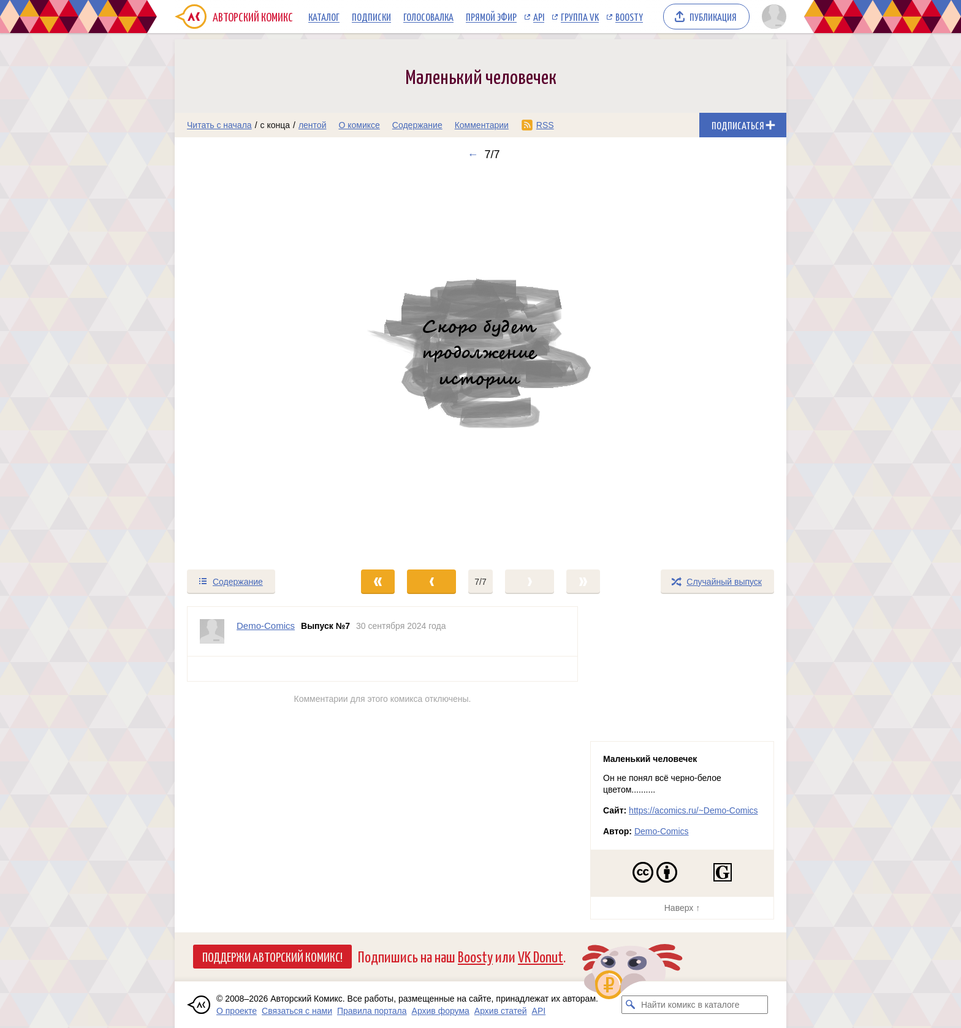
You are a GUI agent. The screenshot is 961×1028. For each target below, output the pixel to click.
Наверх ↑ (682, 908)
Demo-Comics (661, 831)
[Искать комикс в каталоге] (630, 1004)
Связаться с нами (297, 1011)
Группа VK (580, 16)
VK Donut (540, 955)
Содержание (417, 125)
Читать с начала (219, 125)
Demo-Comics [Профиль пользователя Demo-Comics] (266, 625)
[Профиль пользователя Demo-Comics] (212, 631)
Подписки (371, 16)
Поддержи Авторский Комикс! (272, 956)
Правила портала (372, 1011)
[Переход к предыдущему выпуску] (251, 364)
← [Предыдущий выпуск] (472, 154)
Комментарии (482, 125)
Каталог (324, 16)
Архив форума (440, 1011)
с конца (275, 125)
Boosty (629, 16)
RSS (545, 125)
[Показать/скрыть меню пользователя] (772, 16)
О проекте (236, 1011)
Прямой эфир (491, 16)
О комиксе (358, 125)
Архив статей (500, 1011)
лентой (312, 125)
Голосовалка (428, 16)
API (538, 16)
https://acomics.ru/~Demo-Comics (693, 810)
